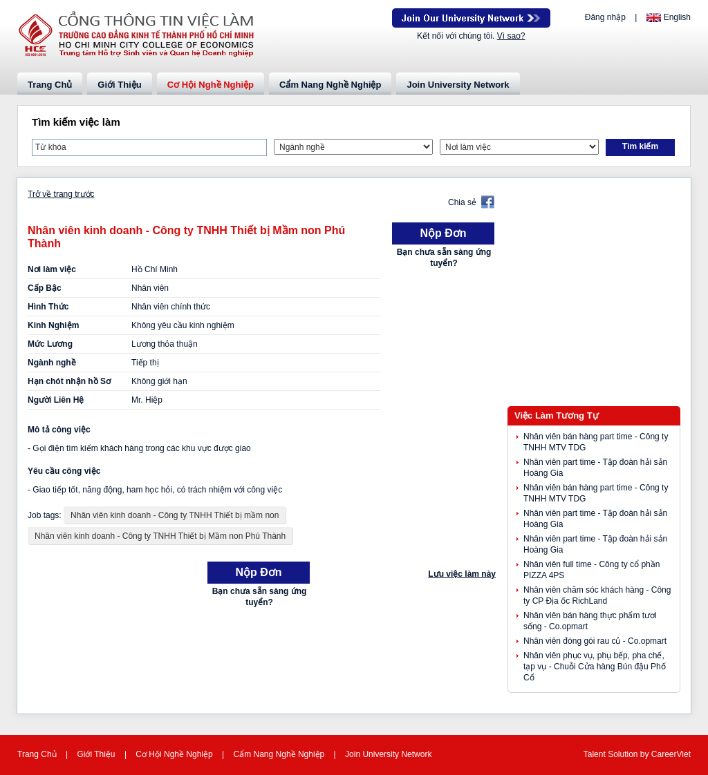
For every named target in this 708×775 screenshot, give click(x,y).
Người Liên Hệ (56, 400)
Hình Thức (48, 307)
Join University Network (458, 84)
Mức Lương (50, 344)
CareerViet (671, 754)
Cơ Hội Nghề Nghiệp (210, 84)
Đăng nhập (605, 17)
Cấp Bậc (45, 288)
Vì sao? (511, 36)
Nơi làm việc (52, 269)
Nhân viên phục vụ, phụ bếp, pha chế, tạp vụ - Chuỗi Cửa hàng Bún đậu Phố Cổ (594, 666)
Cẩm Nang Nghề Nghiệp (330, 84)
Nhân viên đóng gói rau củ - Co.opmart (595, 641)
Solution (624, 754)
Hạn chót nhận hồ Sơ (69, 381)
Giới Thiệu (119, 84)
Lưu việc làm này (462, 574)
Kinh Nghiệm (53, 325)
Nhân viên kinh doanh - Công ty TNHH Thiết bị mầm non (175, 515)
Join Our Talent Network (471, 18)
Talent (596, 754)
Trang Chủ (50, 84)
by (645, 754)
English (677, 17)
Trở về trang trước (61, 194)
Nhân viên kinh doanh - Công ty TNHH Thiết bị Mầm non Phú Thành (160, 536)
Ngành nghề (52, 362)
